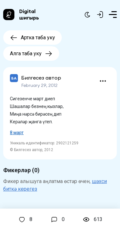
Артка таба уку (32, 38)
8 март (17, 132)
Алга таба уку (31, 53)
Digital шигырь (29, 14)
